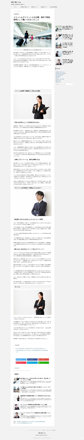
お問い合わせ (48, 430)
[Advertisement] (32, 78)
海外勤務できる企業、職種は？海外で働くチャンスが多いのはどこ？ (67, 53)
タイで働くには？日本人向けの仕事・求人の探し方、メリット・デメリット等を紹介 (67, 45)
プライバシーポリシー (37, 430)
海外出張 (57, 77)
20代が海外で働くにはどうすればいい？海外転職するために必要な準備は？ (67, 61)
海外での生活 (58, 80)
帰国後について (58, 81)
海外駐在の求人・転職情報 (61, 73)
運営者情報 (54, 430)
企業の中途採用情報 (59, 74)
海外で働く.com (16, 2)
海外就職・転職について (60, 71)
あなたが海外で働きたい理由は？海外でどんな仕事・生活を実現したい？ (31, 348)
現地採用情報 (17, 368)
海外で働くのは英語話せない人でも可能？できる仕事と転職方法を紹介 (31, 421)
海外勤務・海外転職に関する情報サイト (42, 435)
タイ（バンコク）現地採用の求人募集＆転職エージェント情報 (33, 404)
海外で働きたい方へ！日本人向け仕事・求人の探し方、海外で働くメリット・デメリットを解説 (67, 36)
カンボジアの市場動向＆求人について (24, 423)
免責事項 (43, 430)
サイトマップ (30, 430)
